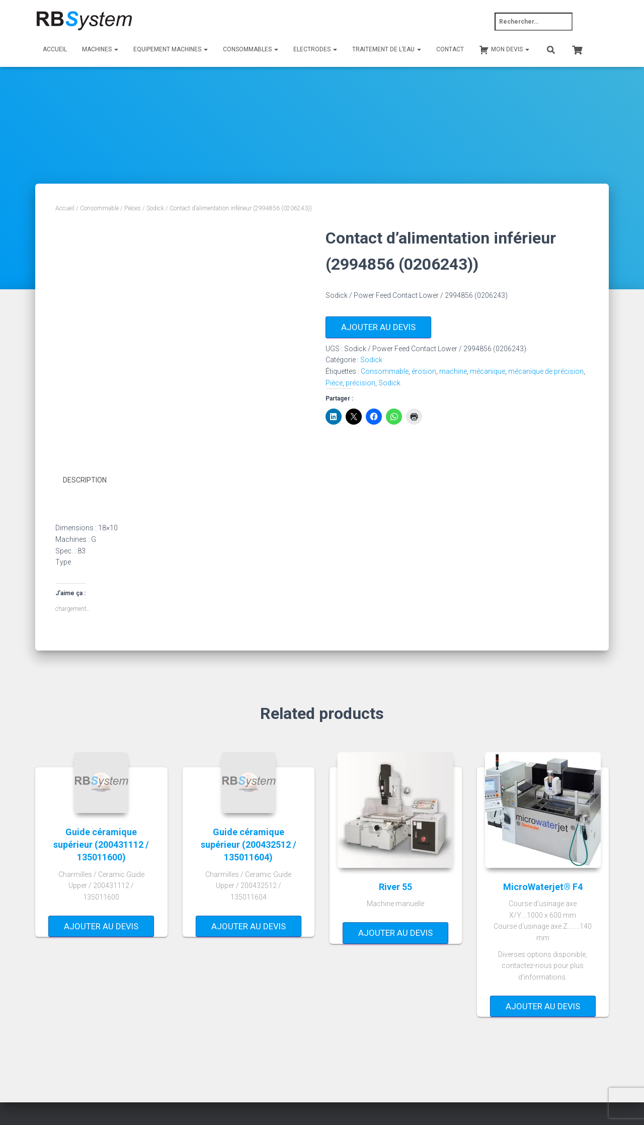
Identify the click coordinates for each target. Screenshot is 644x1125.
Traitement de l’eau (386, 49)
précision (360, 383)
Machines (100, 49)
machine (453, 371)
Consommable (99, 208)
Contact (450, 49)
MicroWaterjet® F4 (543, 886)
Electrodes (315, 49)
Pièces (132, 208)
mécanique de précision (546, 371)
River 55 (395, 886)
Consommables (250, 49)
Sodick (155, 208)
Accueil (55, 49)
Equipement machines (170, 49)
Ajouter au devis (378, 327)
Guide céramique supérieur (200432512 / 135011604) (248, 844)
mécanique (487, 371)
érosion (424, 371)
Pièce (334, 383)
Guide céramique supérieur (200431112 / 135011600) (101, 844)
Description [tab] (85, 480)
